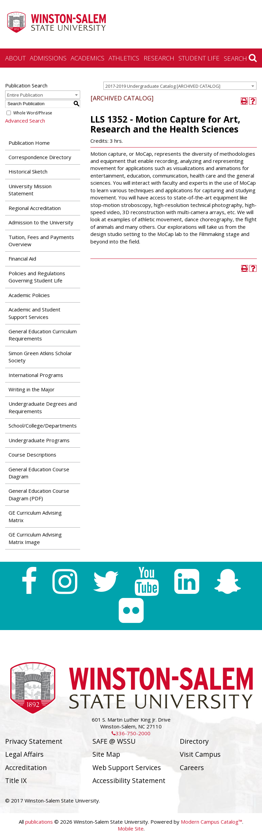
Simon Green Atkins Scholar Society (40, 357)
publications (39, 821)
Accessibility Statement (128, 780)
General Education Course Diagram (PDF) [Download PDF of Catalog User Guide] (39, 494)
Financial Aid (22, 258)
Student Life (199, 58)
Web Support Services (126, 767)
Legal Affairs (24, 754)
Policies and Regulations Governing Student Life (37, 277)
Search (240, 58)
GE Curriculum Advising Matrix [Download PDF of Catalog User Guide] (35, 516)
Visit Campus (200, 754)
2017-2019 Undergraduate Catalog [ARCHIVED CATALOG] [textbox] (162, 86)
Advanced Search (25, 120)
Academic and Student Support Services (34, 313)
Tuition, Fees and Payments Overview (41, 241)
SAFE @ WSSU (113, 741)
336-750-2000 (131, 733)
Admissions (48, 58)
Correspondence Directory (40, 157)
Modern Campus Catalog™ (211, 821)
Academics (87, 58)
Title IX (16, 780)
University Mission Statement (30, 190)
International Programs (36, 375)
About (15, 58)
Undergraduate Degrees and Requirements (43, 407)
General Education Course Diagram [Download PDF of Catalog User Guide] (39, 473)
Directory (194, 741)
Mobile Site (131, 828)
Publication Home (29, 142)
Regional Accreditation (35, 208)
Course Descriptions (32, 454)
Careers (192, 767)
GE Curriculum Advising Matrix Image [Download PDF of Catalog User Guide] (35, 538)
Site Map (106, 754)
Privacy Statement (33, 741)
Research (159, 58)
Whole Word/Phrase (32, 113)
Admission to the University (41, 222)
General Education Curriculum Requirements (43, 335)
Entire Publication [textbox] (25, 95)
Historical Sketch (28, 171)
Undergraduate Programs (39, 440)
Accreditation (26, 767)
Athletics (123, 58)
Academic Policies (29, 295)
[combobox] (180, 86)
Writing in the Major (32, 389)
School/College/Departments (43, 425)
